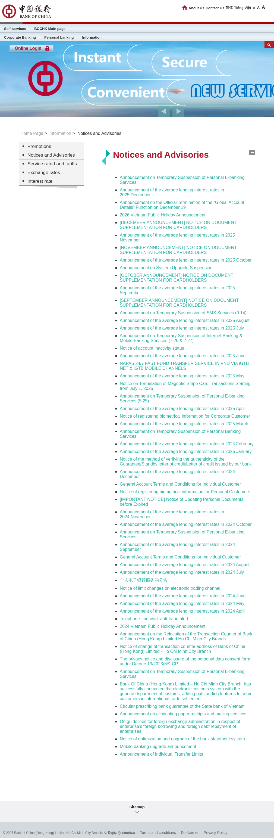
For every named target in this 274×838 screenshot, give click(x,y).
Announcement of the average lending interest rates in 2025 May (182, 376)
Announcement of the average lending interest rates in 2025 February (187, 444)
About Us (196, 8)
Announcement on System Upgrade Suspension (166, 267)
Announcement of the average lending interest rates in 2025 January (186, 451)
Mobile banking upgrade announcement (158, 746)
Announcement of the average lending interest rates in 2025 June (182, 355)
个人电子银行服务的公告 (144, 580)
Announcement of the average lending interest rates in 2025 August (185, 320)
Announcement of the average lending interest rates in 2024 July (182, 572)
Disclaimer (190, 832)
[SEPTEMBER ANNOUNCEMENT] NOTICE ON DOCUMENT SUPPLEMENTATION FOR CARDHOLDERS (179, 303)
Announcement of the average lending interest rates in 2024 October (186, 524)
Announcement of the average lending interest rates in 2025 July (182, 328)
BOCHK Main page (49, 29)
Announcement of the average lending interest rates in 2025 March (184, 423)
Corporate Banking (20, 37)
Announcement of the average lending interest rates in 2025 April (182, 408)
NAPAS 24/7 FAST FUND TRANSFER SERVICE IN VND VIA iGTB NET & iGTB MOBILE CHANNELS (184, 366)
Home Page (31, 133)
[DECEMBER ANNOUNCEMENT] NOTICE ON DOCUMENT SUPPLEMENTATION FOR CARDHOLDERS (178, 225)
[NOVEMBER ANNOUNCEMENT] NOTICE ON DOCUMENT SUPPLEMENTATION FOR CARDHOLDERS (178, 250)
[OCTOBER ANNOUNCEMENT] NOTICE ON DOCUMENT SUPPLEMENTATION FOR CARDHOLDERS (176, 278)
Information (92, 37)
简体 (229, 7)
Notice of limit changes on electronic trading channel (170, 588)
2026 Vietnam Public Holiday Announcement (162, 215)
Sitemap (137, 807)
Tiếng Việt (242, 8)
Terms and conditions (158, 832)
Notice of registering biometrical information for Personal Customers (185, 491)
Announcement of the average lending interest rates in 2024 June (182, 596)
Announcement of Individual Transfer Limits (161, 754)
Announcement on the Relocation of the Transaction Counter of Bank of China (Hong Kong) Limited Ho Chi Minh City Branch (186, 636)
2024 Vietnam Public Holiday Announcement (162, 626)
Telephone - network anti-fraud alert (154, 618)
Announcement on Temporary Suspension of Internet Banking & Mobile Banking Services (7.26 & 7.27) (181, 338)
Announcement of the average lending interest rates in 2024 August (185, 564)
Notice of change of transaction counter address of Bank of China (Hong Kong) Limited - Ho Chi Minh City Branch (182, 649)
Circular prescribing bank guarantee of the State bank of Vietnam (182, 706)
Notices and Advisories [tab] (161, 155)
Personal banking (59, 37)
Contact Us (215, 8)
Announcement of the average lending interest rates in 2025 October (186, 260)
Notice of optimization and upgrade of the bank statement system (182, 739)
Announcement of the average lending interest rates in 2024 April (182, 611)
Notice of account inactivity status (152, 348)
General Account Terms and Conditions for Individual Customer (180, 484)
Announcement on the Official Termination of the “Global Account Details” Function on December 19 (182, 205)
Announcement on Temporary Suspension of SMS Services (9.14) (183, 313)
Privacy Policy (215, 832)
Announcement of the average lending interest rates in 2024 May (182, 603)
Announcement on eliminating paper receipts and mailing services (183, 714)
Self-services (15, 29)
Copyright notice (121, 832)
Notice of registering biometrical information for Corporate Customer (185, 416)
